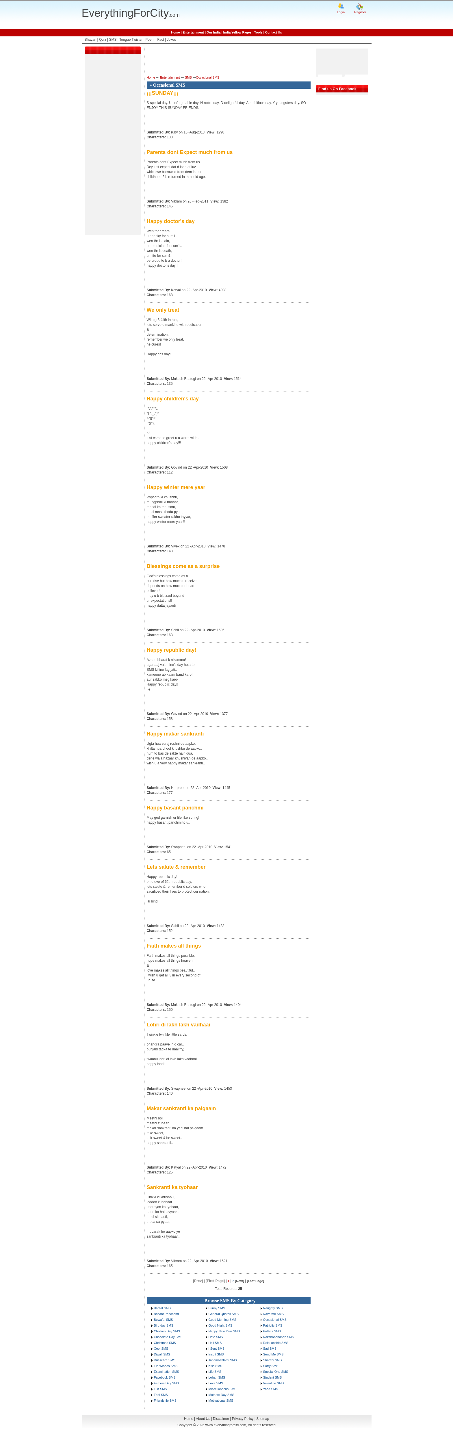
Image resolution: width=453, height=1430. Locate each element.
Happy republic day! (171, 650)
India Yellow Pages (237, 32)
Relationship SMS (275, 1342)
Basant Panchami (166, 1314)
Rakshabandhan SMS (278, 1337)
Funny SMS (217, 1308)
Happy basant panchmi (175, 808)
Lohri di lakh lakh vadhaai (178, 1025)
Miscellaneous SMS (223, 1389)
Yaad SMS (270, 1389)
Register (360, 12)
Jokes (171, 40)
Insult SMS (216, 1354)
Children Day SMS (167, 1331)
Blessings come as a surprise (183, 566)
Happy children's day (173, 399)
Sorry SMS (271, 1366)
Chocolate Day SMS (168, 1337)
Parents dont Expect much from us (190, 152)
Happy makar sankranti (175, 734)
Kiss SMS (215, 1366)
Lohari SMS (217, 1377)
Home (175, 32)
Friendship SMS (165, 1400)
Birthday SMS (163, 1325)
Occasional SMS (207, 77)
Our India (213, 32)
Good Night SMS (221, 1325)
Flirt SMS (160, 1389)
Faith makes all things (174, 946)
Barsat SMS (162, 1308)
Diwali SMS (162, 1354)
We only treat (163, 310)
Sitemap (262, 1419)
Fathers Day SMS (166, 1383)
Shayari (90, 40)
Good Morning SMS (223, 1319)
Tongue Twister (131, 40)
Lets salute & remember (176, 867)
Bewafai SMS (163, 1319)
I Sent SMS (217, 1348)
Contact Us (273, 32)
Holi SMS (215, 1342)
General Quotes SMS (224, 1314)
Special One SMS (275, 1371)
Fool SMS (161, 1394)
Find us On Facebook (337, 89)
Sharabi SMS (272, 1360)
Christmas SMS (165, 1342)
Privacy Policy (243, 1419)
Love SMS (216, 1383)
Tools (258, 32)
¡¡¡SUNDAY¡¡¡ (163, 93)
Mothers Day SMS (221, 1394)
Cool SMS (161, 1348)
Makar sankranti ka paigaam (181, 1108)
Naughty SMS (273, 1308)
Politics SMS (272, 1331)
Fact (160, 40)
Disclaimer (221, 1419)
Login (341, 12)
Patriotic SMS (273, 1325)
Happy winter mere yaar (176, 487)
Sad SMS (269, 1348)
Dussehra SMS (164, 1360)
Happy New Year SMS (224, 1331)
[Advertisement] (113, 145)
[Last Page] (255, 1281)
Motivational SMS (221, 1400)
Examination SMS (166, 1371)
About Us (203, 1419)
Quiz (102, 40)
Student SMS (272, 1377)
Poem (149, 40)
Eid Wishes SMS (166, 1366)
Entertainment (193, 32)
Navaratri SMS (273, 1314)
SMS (112, 40)
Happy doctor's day (171, 221)
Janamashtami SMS (223, 1360)
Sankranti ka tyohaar (172, 1187)
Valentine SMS (273, 1383)
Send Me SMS (273, 1354)
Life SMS (215, 1371)
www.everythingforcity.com (225, 1425)
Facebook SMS (165, 1377)
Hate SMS (216, 1337)
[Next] (239, 1281)
